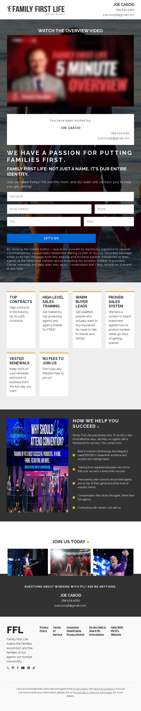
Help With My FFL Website (117, 631)
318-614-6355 (125, 9)
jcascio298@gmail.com (118, 15)
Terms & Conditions (104, 688)
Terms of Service (57, 631)
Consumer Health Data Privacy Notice (75, 631)
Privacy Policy (44, 629)
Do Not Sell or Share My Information (97, 631)
